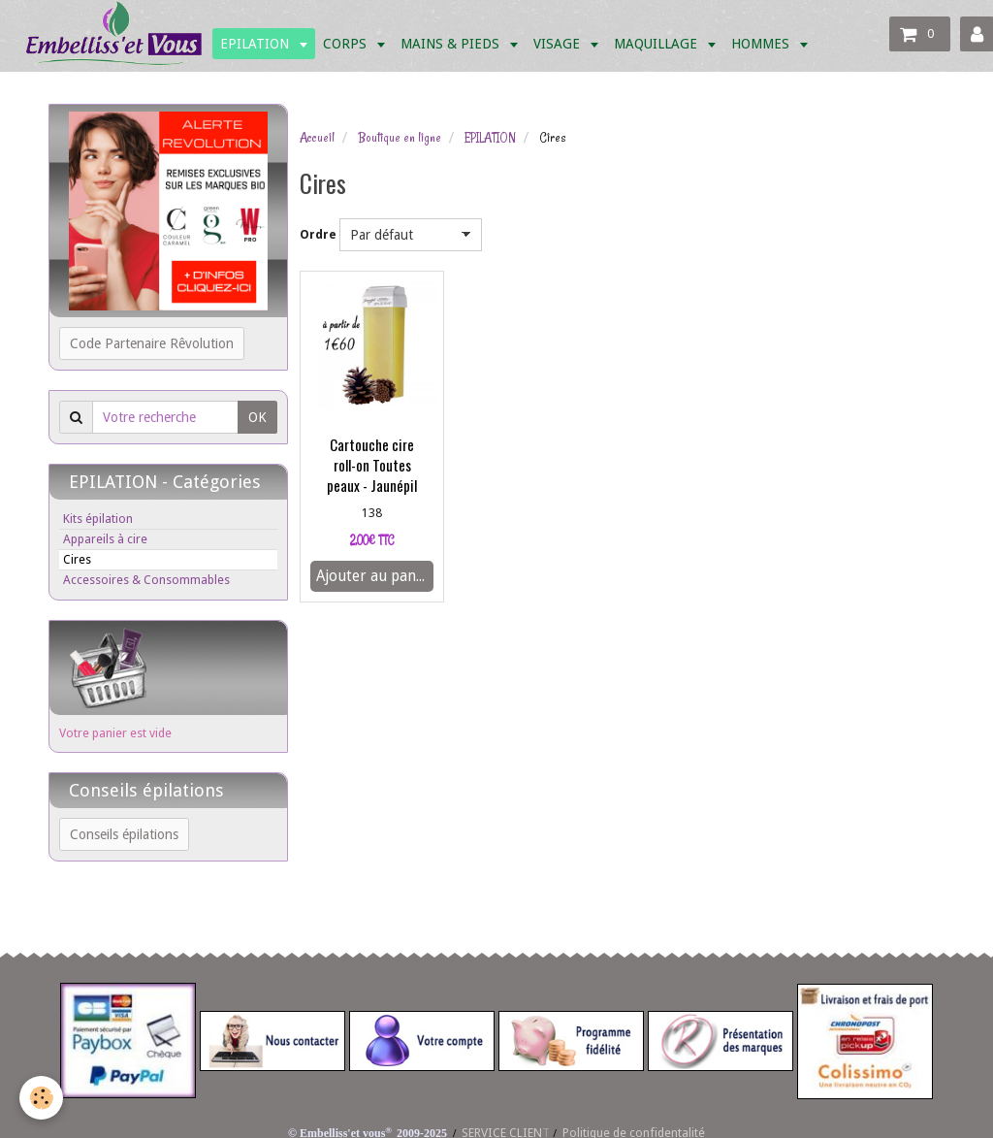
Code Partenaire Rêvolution (152, 343)
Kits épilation (98, 518)
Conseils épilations (124, 834)
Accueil (317, 137)
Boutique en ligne (399, 137)
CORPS (346, 43)
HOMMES (762, 43)
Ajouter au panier (374, 576)
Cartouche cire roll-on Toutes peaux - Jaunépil (372, 465)
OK (257, 417)
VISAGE (558, 43)
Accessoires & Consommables (146, 579)
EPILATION (256, 43)
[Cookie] (41, 1098)
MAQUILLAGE (657, 43)
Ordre (318, 234)
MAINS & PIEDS (451, 43)
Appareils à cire (105, 539)
